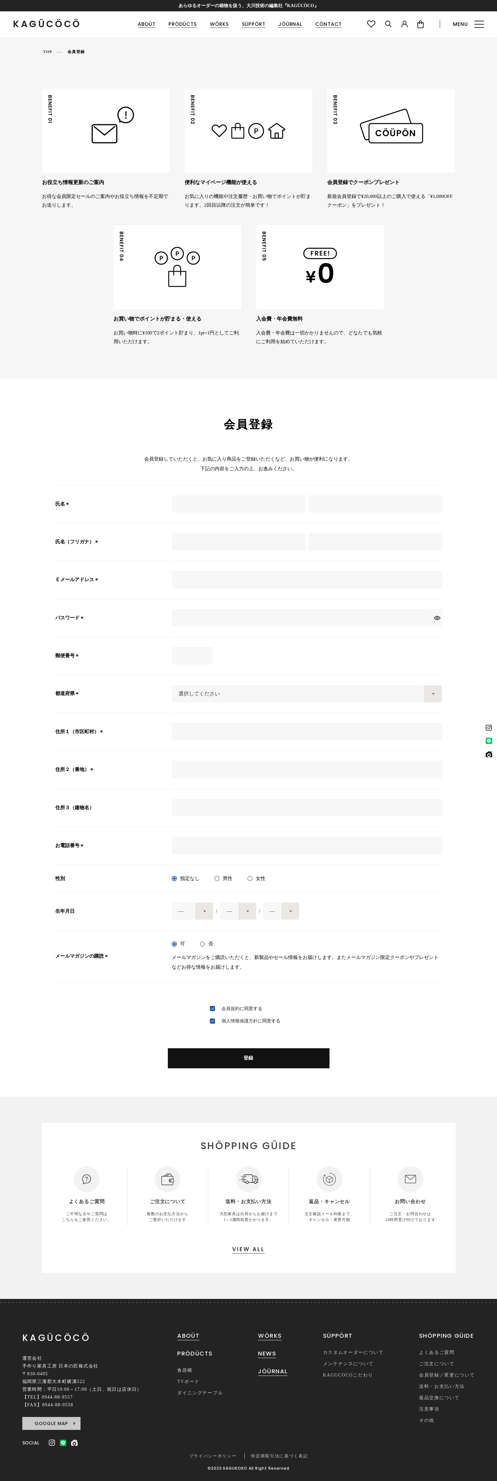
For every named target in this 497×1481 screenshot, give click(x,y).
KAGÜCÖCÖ (47, 24)
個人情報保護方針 (239, 1020)
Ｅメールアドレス (77, 579)
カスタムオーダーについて (353, 1352)
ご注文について (437, 1363)
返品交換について (439, 1397)
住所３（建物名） (74, 807)
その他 (426, 1420)
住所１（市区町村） (80, 731)
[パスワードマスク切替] (437, 617)
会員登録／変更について (447, 1375)
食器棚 (184, 1370)
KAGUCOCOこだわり (348, 1375)
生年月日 (65, 911)
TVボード (188, 1381)
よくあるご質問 (437, 1352)
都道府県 (68, 693)
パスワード (70, 617)
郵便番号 (68, 655)
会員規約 (230, 1008)
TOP (47, 51)
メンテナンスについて (348, 1363)
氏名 (63, 503)
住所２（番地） (75, 769)
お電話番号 (70, 845)
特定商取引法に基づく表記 (279, 1456)
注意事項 (429, 1409)
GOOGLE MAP (51, 1423)
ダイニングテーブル (200, 1392)
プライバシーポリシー (213, 1456)
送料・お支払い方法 (442, 1386)
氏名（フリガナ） (77, 541)
